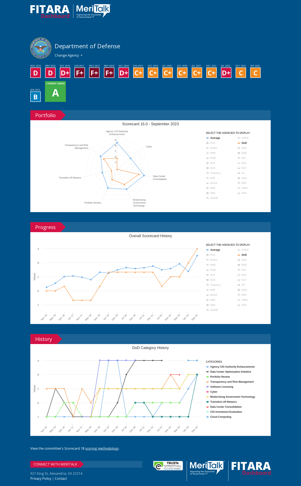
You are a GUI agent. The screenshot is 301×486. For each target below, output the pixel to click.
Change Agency (67, 55)
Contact (61, 478)
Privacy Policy (40, 478)
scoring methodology (102, 448)
